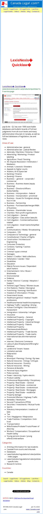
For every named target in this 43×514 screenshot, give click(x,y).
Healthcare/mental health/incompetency (23, 302)
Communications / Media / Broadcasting (23, 230)
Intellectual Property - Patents (19, 324)
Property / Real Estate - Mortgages (21, 390)
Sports (9, 407)
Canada (10, 472)
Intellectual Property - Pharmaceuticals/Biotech (17, 328)
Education (11, 264)
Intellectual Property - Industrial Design (23, 322)
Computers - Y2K (14, 232)
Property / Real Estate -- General (20, 382)
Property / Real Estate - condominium (22, 387)
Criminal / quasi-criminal (17, 251)
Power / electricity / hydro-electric (21, 375)
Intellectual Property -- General (20, 317)
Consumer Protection (16, 244)
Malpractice (11, 353)
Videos (16, 11)
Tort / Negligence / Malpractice (20, 416)
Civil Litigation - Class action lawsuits (22, 217)
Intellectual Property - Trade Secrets (22, 331)
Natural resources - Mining (18, 365)
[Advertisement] (21, 34)
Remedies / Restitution (16, 399)
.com (25, 3)
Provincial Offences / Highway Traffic (22, 397)
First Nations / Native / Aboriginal (21, 288)
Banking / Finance (14, 174)
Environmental (13, 276)
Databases (11, 452)
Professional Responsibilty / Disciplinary (23, 380)
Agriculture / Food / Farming (18, 159)
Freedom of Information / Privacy (20, 293)
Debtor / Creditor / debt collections (21, 256)
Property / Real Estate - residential (21, 392)
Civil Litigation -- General (17, 215)
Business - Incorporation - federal (21, 193)
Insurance (11, 314)
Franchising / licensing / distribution (22, 290)
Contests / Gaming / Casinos (18, 247)
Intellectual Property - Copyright (20, 319)
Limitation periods (14, 351)
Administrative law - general (18, 147)
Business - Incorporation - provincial (22, 196)
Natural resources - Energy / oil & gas (22, 361)
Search (5, 9)
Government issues (15, 295)
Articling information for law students (22, 447)
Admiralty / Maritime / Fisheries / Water (23, 152)
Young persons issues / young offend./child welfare (19, 437)
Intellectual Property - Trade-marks (21, 334)
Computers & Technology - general (21, 234)
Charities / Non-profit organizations (22, 213)
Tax (8, 414)
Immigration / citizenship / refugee (21, 312)
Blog (28, 11)
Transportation (13, 424)
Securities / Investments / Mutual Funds (23, 404)
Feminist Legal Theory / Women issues (23, 285)
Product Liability (13, 378)
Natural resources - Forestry (19, 363)
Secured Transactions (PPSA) (19, 402)
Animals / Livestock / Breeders (19, 166)
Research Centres (14, 464)
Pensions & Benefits (15, 368)
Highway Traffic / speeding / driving (21, 305)
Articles (23, 11)
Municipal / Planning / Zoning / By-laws (23, 358)
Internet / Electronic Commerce (20, 341)
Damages (11, 254)
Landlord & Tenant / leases (18, 348)
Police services (13, 373)
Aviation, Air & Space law (17, 171)
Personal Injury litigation (17, 370)
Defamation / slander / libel (18, 259)
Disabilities (11, 261)
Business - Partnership (16, 203)
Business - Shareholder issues (19, 210)
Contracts (11, 249)
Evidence (10, 278)
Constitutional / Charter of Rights (21, 237)
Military (10, 356)
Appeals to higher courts (17, 169)
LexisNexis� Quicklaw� (14, 86)
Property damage (14, 395)
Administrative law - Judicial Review (21, 149)
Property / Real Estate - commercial (21, 385)
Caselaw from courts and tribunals (21, 449)
